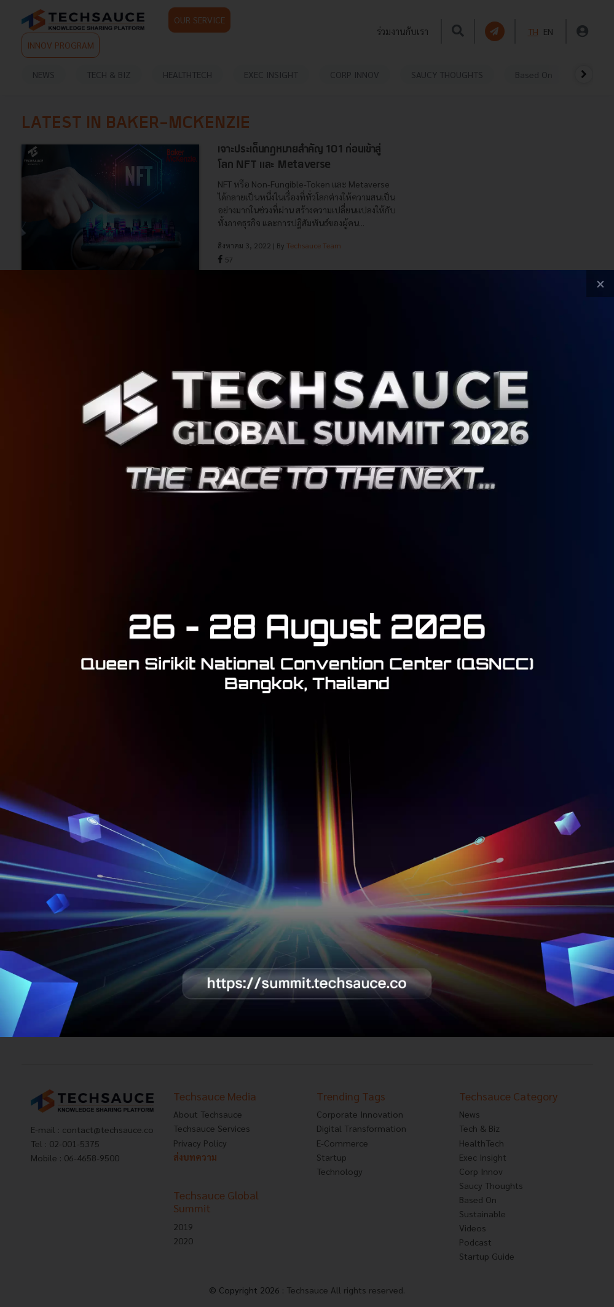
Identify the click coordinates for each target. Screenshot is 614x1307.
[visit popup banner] (307, 654)
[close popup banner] (600, 284)
